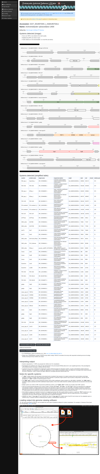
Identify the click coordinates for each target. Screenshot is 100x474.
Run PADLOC (6, 4)
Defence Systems (7, 9)
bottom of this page (36, 19)
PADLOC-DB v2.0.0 (59, 13)
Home (4, 2)
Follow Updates (7, 18)
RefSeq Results (7, 11)
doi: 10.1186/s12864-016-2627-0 (54, 353)
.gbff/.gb (30, 403)
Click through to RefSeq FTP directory (35, 30)
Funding (5, 13)
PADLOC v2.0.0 (49, 13)
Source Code (6, 15)
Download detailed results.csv (27, 344)
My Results (5, 6)
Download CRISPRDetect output (28, 350)
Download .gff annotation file (43, 344)
